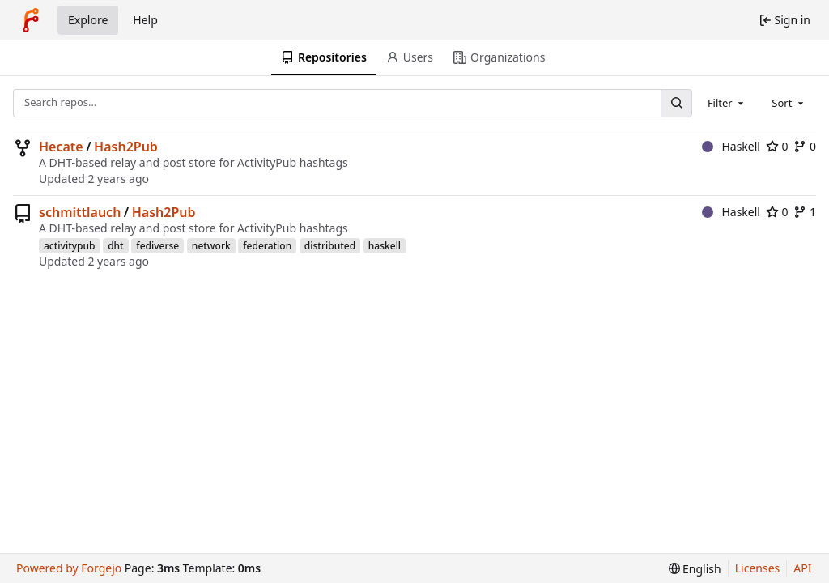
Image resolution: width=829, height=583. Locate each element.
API (802, 568)
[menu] (695, 569)
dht (116, 246)
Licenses (757, 568)
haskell (384, 246)
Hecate (61, 146)
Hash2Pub (126, 146)
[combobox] (727, 102)
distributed (329, 246)
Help (145, 20)
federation (267, 246)
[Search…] (676, 103)
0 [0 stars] (777, 146)
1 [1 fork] (804, 211)
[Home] (30, 20)
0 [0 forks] (804, 146)
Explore (88, 20)
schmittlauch (80, 212)
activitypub (70, 246)
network (211, 246)
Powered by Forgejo (68, 568)
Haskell (731, 146)
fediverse (157, 246)
